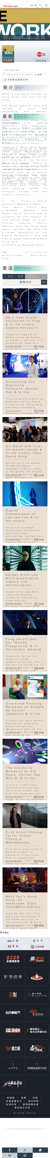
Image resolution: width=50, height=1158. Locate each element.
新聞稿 (11, 1098)
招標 (36, 1098)
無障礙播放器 (31, 1104)
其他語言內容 (23, 1108)
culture (36, 252)
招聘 (24, 1098)
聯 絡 (15, 946)
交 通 (15, 941)
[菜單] (46, 4)
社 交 (40, 941)
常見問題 (34, 1101)
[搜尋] (40, 4)
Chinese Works (25, 255)
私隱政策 (12, 1104)
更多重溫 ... (5, 932)
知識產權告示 (14, 1101)
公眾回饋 (40, 947)
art (28, 252)
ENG (31, 5)
